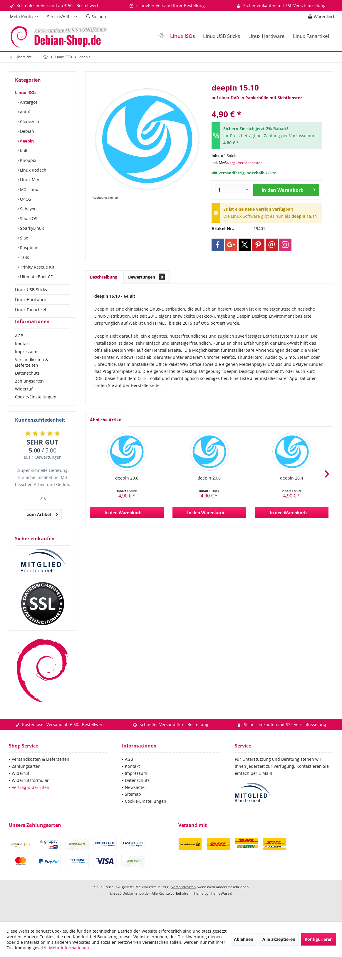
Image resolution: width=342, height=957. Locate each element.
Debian (26, 131)
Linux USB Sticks (31, 289)
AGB (19, 346)
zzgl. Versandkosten (246, 162)
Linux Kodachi (33, 170)
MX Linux (28, 189)
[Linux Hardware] (266, 36)
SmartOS (28, 218)
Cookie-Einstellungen (35, 407)
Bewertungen (146, 277)
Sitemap (133, 804)
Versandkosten (183, 897)
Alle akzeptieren (278, 939)
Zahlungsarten (29, 391)
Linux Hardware (30, 299)
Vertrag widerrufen (30, 798)
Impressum (26, 362)
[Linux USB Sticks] (221, 36)
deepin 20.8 (126, 478)
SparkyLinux (31, 228)
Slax (23, 238)
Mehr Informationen (69, 948)
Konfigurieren (319, 939)
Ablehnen (243, 939)
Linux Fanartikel (30, 309)
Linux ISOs (25, 92)
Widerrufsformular (30, 791)
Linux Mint (30, 179)
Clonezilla (29, 121)
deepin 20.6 (209, 478)
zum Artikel (42, 524)
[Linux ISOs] (182, 36)
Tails (24, 257)
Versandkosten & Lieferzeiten (31, 372)
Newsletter (135, 798)
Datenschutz (27, 383)
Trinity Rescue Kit (36, 267)
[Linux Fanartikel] (311, 36)
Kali (23, 150)
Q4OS (25, 199)
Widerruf (24, 399)
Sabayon (28, 209)
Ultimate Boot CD (36, 276)
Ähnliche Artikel (106, 420)
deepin (26, 141)
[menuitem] (322, 16)
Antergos (28, 102)
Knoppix (27, 160)
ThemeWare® (220, 903)
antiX (24, 112)
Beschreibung (103, 277)
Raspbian (28, 247)
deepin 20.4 (291, 478)
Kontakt (22, 354)
